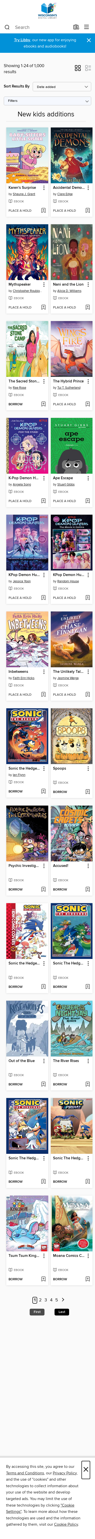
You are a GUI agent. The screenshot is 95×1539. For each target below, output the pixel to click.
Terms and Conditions (25, 1473)
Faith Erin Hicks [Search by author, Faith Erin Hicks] (23, 678)
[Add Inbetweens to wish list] (43, 695)
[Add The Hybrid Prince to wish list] (87, 404)
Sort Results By (17, 86)
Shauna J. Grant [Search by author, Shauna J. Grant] (24, 194)
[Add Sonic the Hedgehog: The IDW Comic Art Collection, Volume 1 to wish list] (43, 987)
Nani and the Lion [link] (68, 284)
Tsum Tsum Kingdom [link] (25, 1256)
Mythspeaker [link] (20, 284)
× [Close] (86, 1470)
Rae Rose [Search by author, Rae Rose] (19, 388)
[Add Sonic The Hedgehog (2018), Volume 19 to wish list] (87, 987)
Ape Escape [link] (63, 478)
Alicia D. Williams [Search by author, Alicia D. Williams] (69, 291)
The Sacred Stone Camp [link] (25, 381)
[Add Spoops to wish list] (87, 792)
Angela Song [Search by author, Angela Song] (22, 484)
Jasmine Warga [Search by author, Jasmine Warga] (68, 678)
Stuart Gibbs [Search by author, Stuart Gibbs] (66, 484)
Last (62, 1312)
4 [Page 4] (51, 1300)
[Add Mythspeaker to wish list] (43, 307)
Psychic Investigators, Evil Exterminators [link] (25, 866)
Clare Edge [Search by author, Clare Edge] (65, 194)
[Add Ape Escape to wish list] (87, 501)
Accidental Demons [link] (69, 188)
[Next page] (63, 1300)
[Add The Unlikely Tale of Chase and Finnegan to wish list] (87, 695)
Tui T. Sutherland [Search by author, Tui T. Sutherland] (68, 388)
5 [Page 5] (56, 1300)
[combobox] (37, 27)
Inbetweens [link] (18, 672)
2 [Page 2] (40, 1300)
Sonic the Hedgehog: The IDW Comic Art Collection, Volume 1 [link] (25, 963)
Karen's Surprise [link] (22, 188)
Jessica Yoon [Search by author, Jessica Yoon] (22, 581)
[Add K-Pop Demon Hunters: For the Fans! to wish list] (43, 501)
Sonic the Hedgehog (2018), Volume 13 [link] (25, 768)
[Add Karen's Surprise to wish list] (43, 211)
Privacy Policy (65, 1473)
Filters (13, 101)
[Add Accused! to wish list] (87, 890)
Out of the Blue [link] (22, 1061)
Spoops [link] (59, 768)
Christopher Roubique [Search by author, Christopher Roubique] (28, 291)
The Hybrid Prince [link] (68, 381)
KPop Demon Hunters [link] (25, 575)
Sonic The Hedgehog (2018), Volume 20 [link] (25, 1158)
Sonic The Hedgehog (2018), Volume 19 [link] (69, 963)
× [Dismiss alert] (88, 40)
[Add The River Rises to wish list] (87, 1084)
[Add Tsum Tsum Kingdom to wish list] (43, 1279)
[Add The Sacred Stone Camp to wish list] (43, 404)
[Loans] (76, 28)
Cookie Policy (66, 1524)
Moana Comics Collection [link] (69, 1256)
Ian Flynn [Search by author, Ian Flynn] (19, 775)
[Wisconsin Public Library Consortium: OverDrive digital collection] (47, 11)
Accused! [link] (60, 866)
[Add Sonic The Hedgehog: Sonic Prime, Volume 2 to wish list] (87, 1182)
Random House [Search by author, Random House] (68, 581)
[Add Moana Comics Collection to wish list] (87, 1279)
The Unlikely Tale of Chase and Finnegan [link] (69, 672)
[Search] (7, 27)
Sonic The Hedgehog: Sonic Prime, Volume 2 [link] (69, 1158)
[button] (78, 69)
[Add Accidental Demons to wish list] (87, 211)
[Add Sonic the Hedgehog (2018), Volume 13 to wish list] (43, 791)
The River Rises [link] (66, 1061)
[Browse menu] (86, 27)
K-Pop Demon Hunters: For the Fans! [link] (25, 478)
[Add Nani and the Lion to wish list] (87, 307)
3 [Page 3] (45, 1300)
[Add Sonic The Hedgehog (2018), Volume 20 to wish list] (43, 1182)
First (37, 1312)
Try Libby (22, 40)
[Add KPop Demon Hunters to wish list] (43, 598)
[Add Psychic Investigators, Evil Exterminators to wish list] (43, 890)
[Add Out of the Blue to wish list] (43, 1084)
